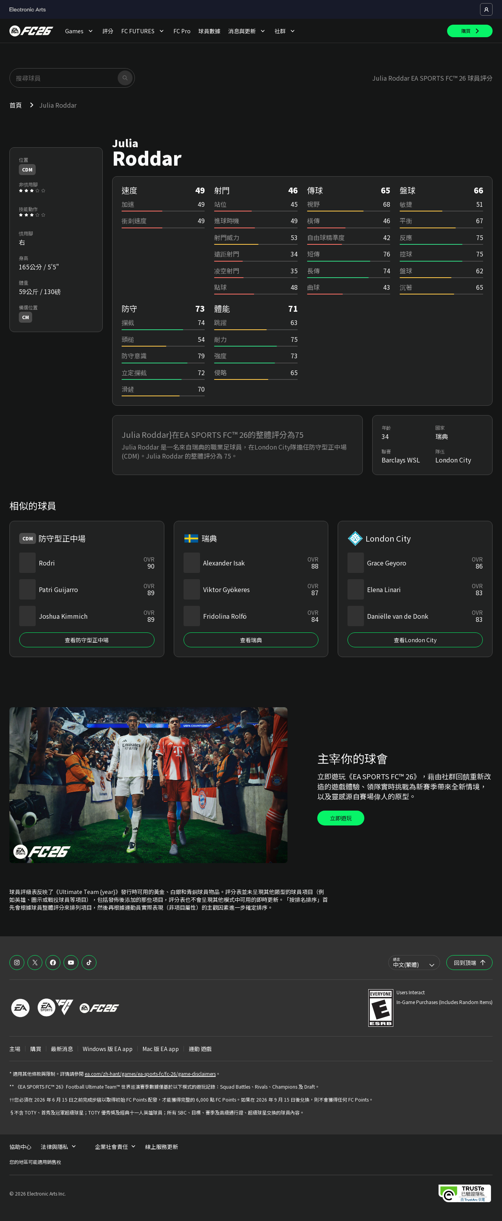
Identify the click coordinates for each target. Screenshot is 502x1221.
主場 (14, 1049)
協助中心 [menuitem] (20, 1146)
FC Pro (182, 31)
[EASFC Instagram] (16, 962)
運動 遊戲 (200, 1049)
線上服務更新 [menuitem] (161, 1146)
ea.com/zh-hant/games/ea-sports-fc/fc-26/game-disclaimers (150, 1073)
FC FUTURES (143, 31)
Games (80, 31)
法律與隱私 (58, 1146)
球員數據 (209, 31)
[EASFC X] (34, 962)
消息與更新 (247, 31)
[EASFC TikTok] (89, 962)
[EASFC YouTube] (71, 962)
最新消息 (62, 1049)
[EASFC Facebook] (52, 962)
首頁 (15, 105)
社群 (285, 31)
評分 (107, 31)
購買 (35, 1049)
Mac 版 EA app (160, 1049)
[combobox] (414, 962)
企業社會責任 (115, 1146)
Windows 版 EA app (108, 1049)
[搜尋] (125, 77)
